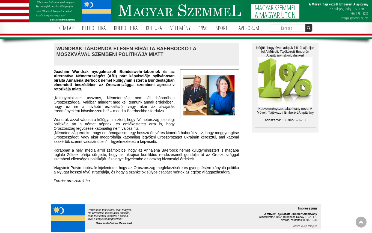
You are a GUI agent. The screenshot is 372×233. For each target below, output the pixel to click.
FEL (361, 222)
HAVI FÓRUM (247, 28)
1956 (203, 28)
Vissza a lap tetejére (305, 226)
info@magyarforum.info (354, 18)
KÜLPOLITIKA (126, 28)
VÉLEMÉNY (180, 28)
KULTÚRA (154, 28)
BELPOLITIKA (94, 28)
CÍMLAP (66, 28)
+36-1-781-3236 (359, 13)
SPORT (221, 28)
